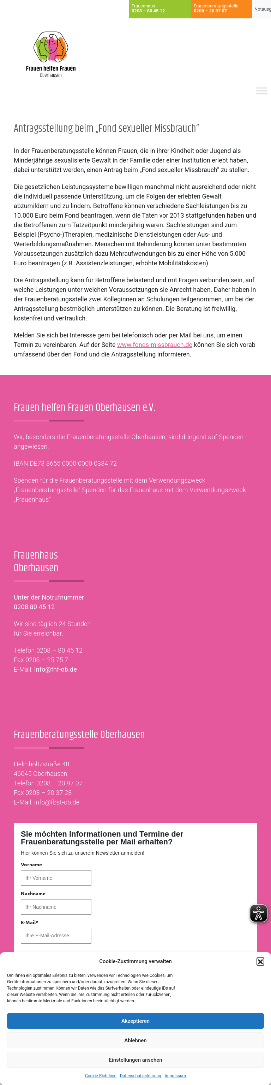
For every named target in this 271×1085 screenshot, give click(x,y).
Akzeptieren (135, 1021)
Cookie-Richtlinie (100, 1075)
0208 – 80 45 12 (59, 650)
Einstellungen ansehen (135, 1060)
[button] (260, 961)
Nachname (33, 893)
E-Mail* (29, 922)
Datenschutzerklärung (140, 1075)
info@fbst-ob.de (56, 802)
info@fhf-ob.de (55, 669)
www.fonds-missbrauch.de (154, 344)
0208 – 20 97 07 (59, 783)
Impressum (175, 1075)
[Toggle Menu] (261, 91)
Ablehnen (135, 1040)
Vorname (31, 864)
